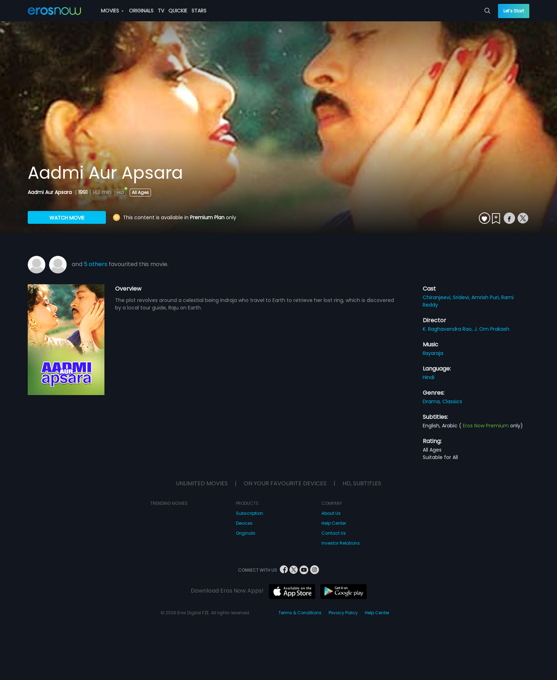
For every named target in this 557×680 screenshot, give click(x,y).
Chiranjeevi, (438, 297)
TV (161, 10)
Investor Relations (340, 543)
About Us (331, 513)
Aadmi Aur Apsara (50, 192)
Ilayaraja (433, 353)
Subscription (249, 513)
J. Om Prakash (491, 329)
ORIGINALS (141, 10)
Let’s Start (513, 11)
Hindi (428, 377)
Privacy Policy (343, 613)
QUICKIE (177, 10)
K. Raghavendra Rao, (448, 329)
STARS (198, 10)
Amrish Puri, (486, 297)
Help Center (333, 523)
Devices (244, 523)
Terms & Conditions (299, 613)
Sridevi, (462, 297)
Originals (245, 533)
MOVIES (112, 10)
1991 (82, 192)
